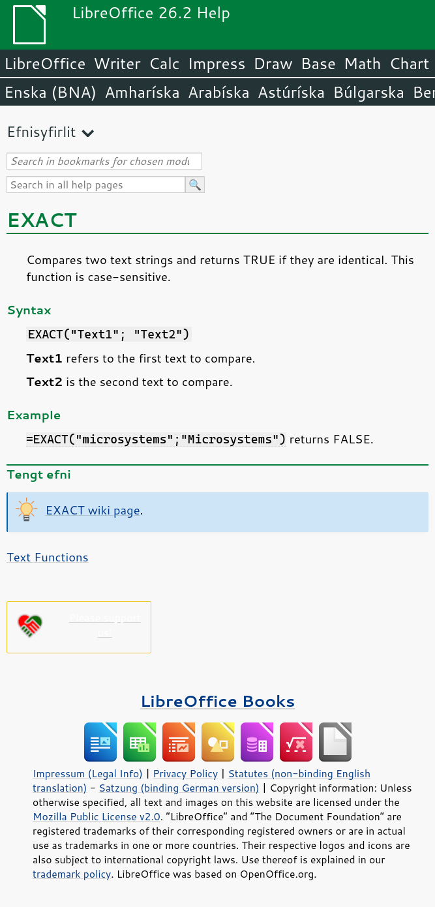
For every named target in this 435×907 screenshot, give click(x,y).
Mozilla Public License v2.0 (96, 816)
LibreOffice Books (217, 700)
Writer (116, 63)
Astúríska (291, 92)
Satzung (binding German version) (179, 788)
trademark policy (72, 874)
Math (363, 63)
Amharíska (142, 92)
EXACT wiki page (93, 509)
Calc (164, 63)
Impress (217, 63)
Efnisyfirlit (41, 131)
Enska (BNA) (50, 92)
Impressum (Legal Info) (88, 773)
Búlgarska (368, 92)
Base (318, 63)
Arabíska (219, 92)
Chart (409, 63)
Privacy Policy (185, 773)
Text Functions (48, 556)
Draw (272, 63)
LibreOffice (44, 63)
